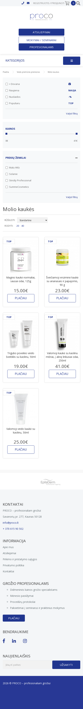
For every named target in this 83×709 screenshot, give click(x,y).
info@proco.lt (11, 522)
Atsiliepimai (41, 32)
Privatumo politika (13, 565)
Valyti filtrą (72, 113)
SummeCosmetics (17, 186)
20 (17, 225)
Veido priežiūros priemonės (28, 72)
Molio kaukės (53, 72)
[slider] (6, 134)
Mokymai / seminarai (41, 40)
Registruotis (41, 3)
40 (22, 225)
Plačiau (13, 618)
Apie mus (8, 547)
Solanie (11, 174)
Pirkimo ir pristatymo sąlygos (20, 559)
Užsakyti (66, 665)
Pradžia (6, 72)
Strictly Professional (18, 180)
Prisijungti (57, 3)
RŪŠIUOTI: (10, 220)
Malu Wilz (12, 167)
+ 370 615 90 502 (13, 528)
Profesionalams (41, 47)
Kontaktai (8, 571)
